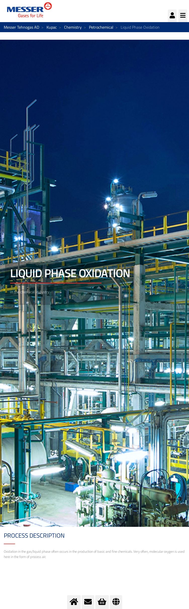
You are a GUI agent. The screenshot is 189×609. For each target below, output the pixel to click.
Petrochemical (101, 27)
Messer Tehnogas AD (21, 27)
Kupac (51, 27)
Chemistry (73, 27)
